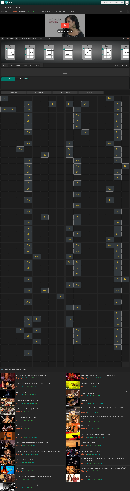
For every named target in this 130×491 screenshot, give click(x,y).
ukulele (18, 65)
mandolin (24, 65)
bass (37, 65)
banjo (30, 65)
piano (11, 65)
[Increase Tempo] (16, 38)
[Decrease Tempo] (2, 38)
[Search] (122, 2)
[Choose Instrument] (41, 65)
